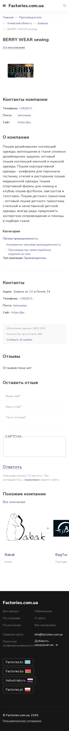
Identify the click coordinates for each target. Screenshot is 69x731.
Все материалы (45, 625)
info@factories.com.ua (49, 635)
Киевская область (19, 23)
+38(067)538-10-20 (33, 299)
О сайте (40, 618)
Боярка (43, 23)
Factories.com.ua (26, 6)
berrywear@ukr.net (25, 306)
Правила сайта (13, 635)
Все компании (14, 502)
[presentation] (33, 447)
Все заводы (11, 611)
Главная (8, 17)
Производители (30, 17)
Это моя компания (14, 47)
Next (47, 528)
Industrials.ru (16, 680)
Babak (10, 554)
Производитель (35, 258)
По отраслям (11, 618)
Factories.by (15, 671)
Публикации (43, 611)
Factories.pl (14, 689)
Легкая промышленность (20, 239)
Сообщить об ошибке (19, 339)
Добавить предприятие (44, 643)
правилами (32, 480)
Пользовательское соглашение (22, 721)
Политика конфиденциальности (18, 643)
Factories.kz (14, 662)
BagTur (61, 554)
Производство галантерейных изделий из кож (29, 252)
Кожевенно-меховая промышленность (33, 245)
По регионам (12, 625)
